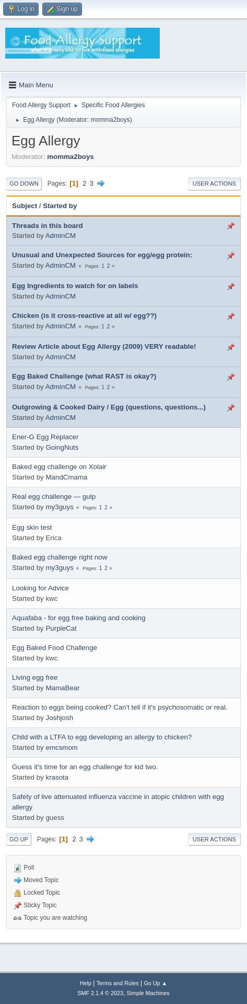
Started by (60, 206)
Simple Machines (148, 993)
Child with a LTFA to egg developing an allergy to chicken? (102, 737)
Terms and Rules (118, 983)
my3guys (59, 507)
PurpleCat (60, 628)
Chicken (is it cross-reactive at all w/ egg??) (84, 316)
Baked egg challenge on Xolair (59, 467)
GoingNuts (61, 447)
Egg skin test (32, 527)
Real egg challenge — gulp (54, 496)
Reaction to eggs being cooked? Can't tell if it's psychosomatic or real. (120, 707)
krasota (56, 777)
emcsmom (61, 747)
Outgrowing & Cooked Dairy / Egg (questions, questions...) (109, 407)
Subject (24, 206)
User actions (214, 183)
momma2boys (110, 119)
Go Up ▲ (155, 983)
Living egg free (34, 677)
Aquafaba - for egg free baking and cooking (79, 618)
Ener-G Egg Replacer (45, 437)
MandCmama (66, 477)
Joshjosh (59, 718)
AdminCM (60, 235)
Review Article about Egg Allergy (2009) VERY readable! (104, 346)
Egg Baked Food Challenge (54, 648)
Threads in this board (47, 226)
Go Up (18, 839)
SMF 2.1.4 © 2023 (100, 993)
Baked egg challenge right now (59, 557)
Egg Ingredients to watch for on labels (75, 286)
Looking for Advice (40, 588)
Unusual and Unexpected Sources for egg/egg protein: (102, 255)
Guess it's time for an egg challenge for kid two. (85, 767)
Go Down (24, 183)
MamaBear (62, 688)
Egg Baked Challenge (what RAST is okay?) (84, 376)
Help (85, 983)
